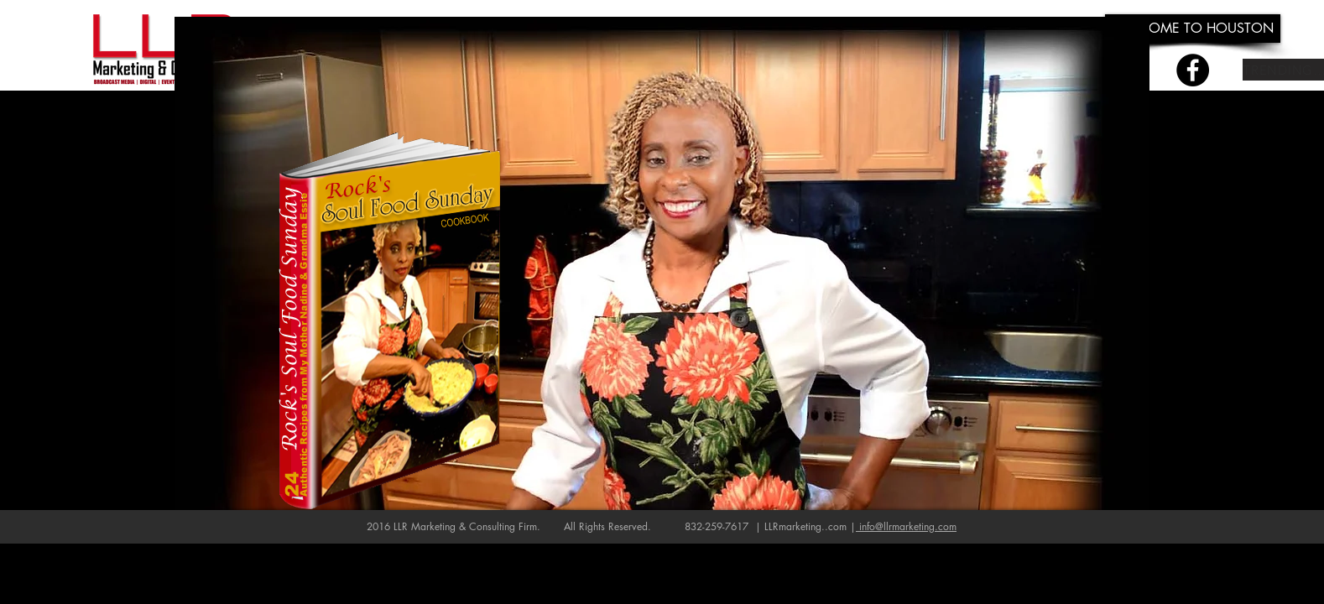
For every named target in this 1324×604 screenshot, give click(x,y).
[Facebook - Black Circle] (1192, 70)
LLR (401, 526)
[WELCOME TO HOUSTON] (1192, 28)
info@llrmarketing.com (908, 526)
